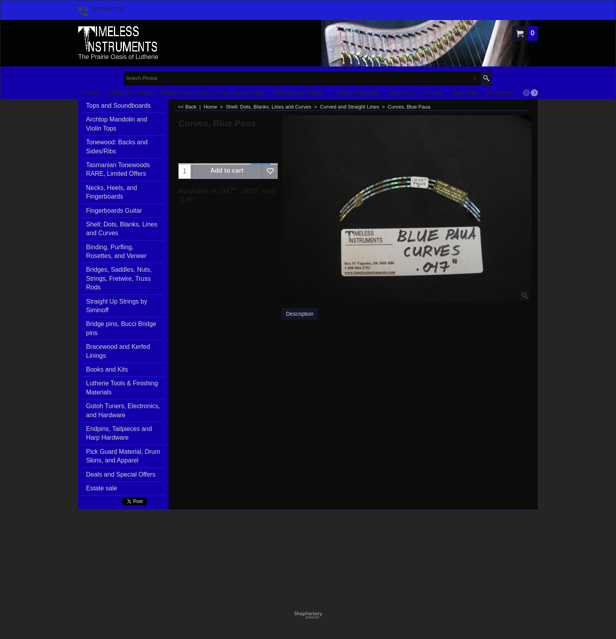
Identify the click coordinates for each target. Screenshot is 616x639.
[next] (534, 92)
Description (300, 314)
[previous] (526, 92)
